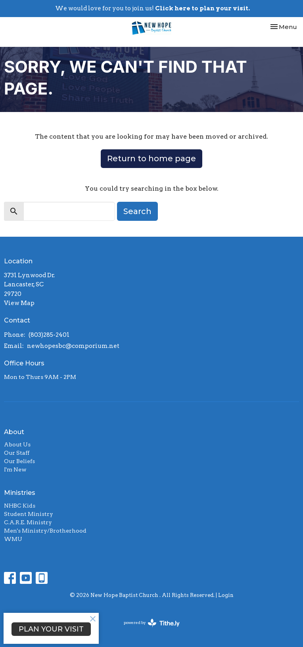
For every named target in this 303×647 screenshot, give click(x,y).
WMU (13, 539)
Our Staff (16, 453)
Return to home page (151, 158)
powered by (152, 623)
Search (137, 211)
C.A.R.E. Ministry (28, 522)
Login (226, 595)
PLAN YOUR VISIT (51, 629)
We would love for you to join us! (152, 8)
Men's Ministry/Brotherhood (45, 530)
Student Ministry (28, 514)
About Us (17, 444)
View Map (19, 303)
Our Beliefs (19, 461)
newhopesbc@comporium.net (73, 346)
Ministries (19, 492)
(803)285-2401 (49, 334)
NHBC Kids (19, 505)
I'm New (15, 469)
